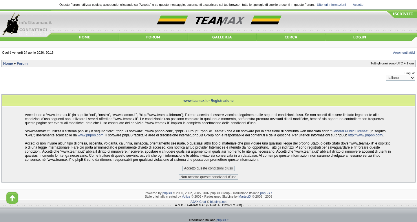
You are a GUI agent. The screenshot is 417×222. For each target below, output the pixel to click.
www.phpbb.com (90, 135)
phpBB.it (266, 193)
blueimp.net (218, 201)
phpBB (167, 193)
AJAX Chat (198, 201)
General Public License (349, 131)
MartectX (245, 196)
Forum (22, 64)
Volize (186, 196)
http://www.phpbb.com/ (365, 135)
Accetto (358, 4)
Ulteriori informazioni (331, 4)
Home (8, 64)
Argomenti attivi (404, 52)
